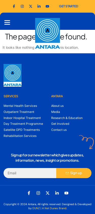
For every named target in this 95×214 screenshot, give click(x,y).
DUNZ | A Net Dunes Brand (49, 208)
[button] (7, 22)
